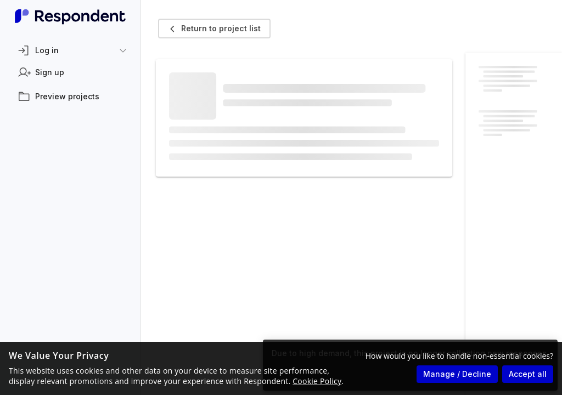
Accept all (528, 374)
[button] (70, 50)
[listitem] (70, 72)
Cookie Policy (317, 381)
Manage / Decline (457, 374)
